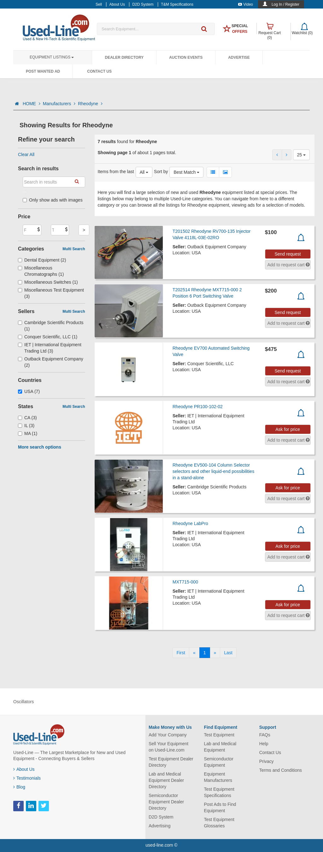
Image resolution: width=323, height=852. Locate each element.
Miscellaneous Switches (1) (48, 282)
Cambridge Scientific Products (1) (51, 325)
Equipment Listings (52, 57)
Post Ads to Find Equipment (220, 807)
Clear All (26, 154)
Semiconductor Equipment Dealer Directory (166, 802)
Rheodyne (90, 103)
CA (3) (27, 417)
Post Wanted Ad (43, 71)
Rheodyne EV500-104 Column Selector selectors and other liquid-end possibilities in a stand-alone (213, 471)
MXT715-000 (185, 581)
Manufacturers (59, 103)
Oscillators (23, 701)
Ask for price (287, 429)
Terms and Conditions (280, 770)
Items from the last (116, 171)
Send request (287, 254)
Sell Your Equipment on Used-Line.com (168, 746)
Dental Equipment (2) (42, 260)
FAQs (264, 734)
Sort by (161, 171)
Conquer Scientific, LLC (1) (47, 336)
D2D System (161, 816)
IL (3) (26, 425)
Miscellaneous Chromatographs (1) (41, 271)
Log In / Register (285, 4)
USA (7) (29, 391)
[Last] (228, 652)
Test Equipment (219, 734)
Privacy (266, 761)
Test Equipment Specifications (219, 792)
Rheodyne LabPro (190, 523)
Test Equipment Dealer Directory (171, 762)
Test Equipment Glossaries (219, 822)
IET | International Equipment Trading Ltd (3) (49, 347)
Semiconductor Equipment (218, 762)
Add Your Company (168, 734)
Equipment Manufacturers (218, 777)
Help (263, 743)
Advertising (159, 825)
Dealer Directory (124, 57)
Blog (19, 786)
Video (245, 4)
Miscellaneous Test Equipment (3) (51, 293)
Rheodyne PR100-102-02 (198, 406)
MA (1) (27, 433)
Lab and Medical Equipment (220, 746)
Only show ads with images (53, 199)
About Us (24, 769)
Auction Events (186, 57)
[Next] (215, 652)
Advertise (239, 57)
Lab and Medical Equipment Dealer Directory (166, 780)
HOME (31, 103)
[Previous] (194, 652)
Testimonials (27, 778)
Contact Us (99, 71)
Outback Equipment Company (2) (50, 362)
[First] (181, 652)
